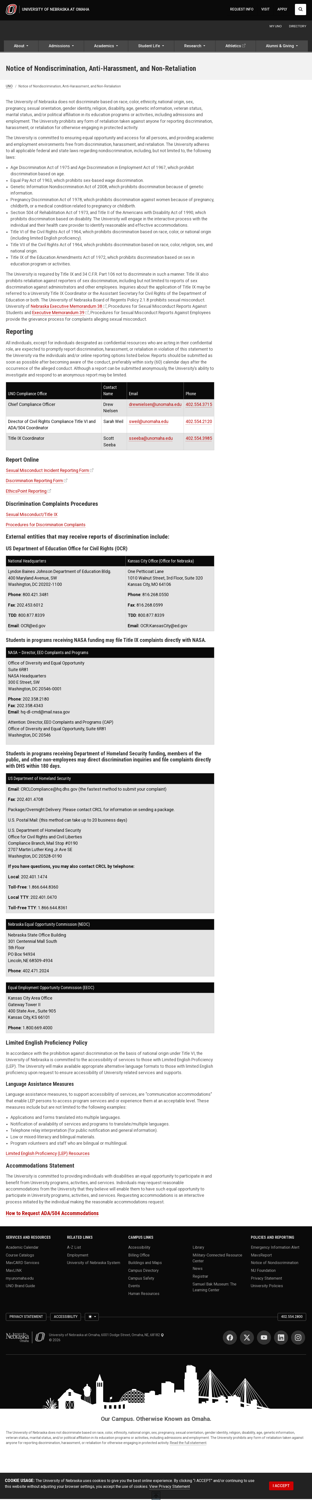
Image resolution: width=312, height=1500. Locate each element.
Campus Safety (141, 1279)
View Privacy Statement (169, 1487)
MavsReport (261, 1256)
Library (198, 1248)
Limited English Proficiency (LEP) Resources (48, 1154)
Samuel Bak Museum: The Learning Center (214, 1288)
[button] (21, 47)
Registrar (200, 1277)
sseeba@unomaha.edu (151, 439)
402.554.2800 (291, 1318)
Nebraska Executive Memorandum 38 (66, 307)
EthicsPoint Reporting (26, 491)
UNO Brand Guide (20, 1286)
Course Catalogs (20, 1256)
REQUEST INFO (242, 10)
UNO (9, 87)
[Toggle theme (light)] (91, 1318)
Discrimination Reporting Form (34, 481)
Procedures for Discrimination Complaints (46, 525)
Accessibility (139, 1248)
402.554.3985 (199, 439)
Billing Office (139, 1256)
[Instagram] (298, 1338)
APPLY (282, 10)
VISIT (265, 10)
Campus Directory (143, 1271)
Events (134, 1286)
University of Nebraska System (93, 1263)
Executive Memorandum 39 (58, 313)
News (198, 1269)
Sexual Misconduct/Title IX (32, 515)
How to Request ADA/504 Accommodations (52, 1214)
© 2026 (55, 1341)
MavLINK (14, 1271)
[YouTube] (264, 1338)
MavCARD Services (22, 1263)
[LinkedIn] (281, 1338)
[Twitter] (247, 1338)
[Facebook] (230, 1338)
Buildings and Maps (145, 1263)
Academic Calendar (22, 1248)
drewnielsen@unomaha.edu (155, 405)
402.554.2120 (199, 422)
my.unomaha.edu (20, 1279)
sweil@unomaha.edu (148, 422)
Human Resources (143, 1294)
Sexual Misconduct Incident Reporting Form (47, 471)
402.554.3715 (199, 405)
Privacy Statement (266, 1279)
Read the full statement (188, 1444)
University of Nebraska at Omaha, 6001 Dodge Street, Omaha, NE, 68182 (106, 1336)
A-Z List (74, 1248)
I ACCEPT (281, 1486)
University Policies (267, 1286)
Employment (77, 1256)
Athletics (233, 47)
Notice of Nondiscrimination (274, 1263)
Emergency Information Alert (275, 1248)
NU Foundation (263, 1271)
